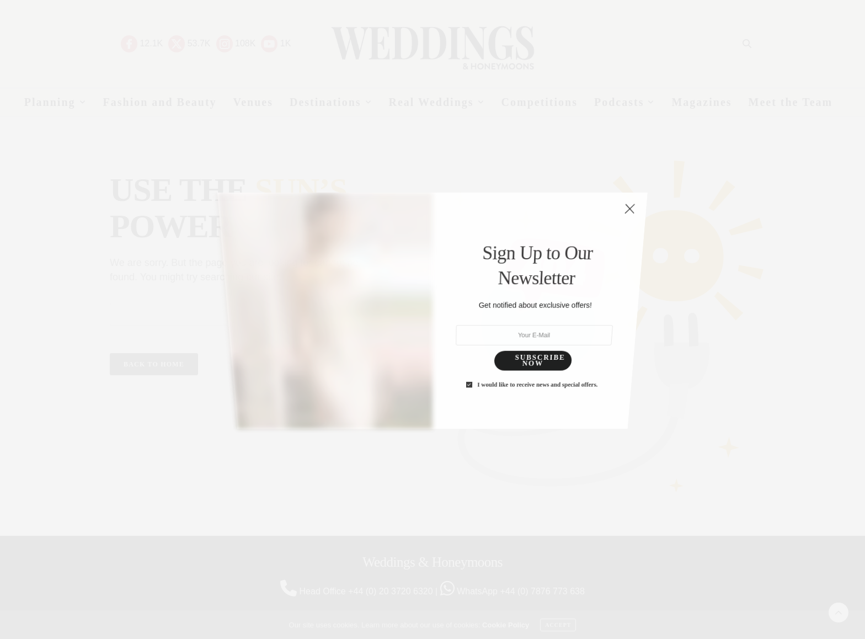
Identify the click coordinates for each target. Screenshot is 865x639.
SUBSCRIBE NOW (522, 280)
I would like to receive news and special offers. (518, 290)
